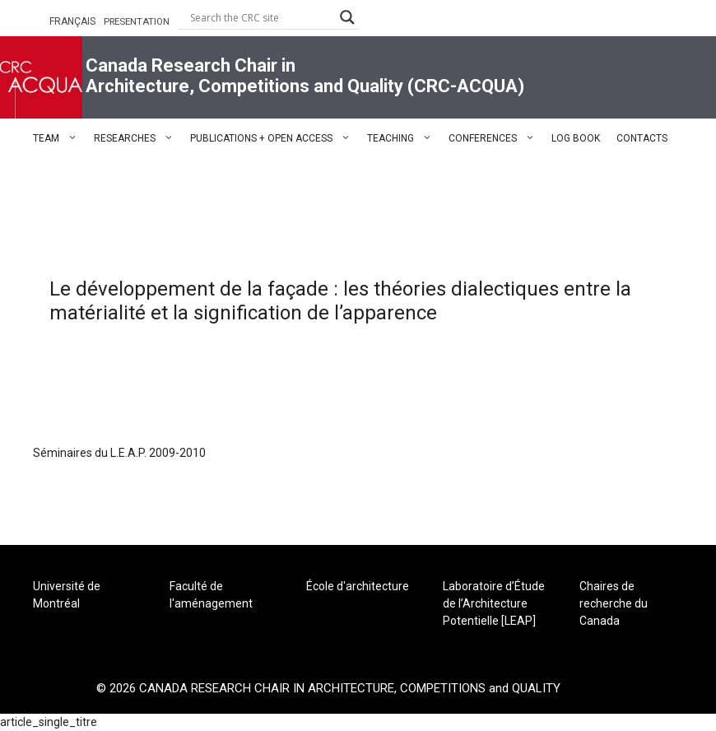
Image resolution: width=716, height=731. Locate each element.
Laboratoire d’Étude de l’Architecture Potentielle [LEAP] (494, 603)
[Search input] (261, 17)
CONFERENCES (496, 138)
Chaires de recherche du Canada (613, 603)
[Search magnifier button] (347, 17)
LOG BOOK (575, 138)
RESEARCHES (138, 138)
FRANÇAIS (72, 21)
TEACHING (403, 138)
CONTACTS (641, 138)
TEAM (59, 138)
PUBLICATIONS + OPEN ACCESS (274, 138)
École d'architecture (357, 586)
